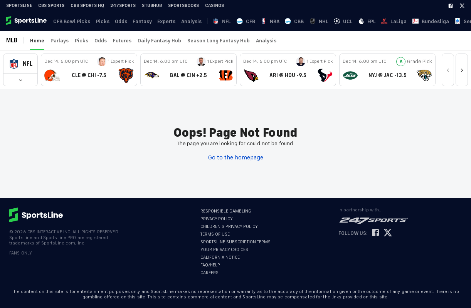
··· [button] (402, 21)
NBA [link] (238, 21)
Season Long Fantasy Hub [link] (218, 40)
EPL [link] (294, 21)
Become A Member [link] (448, 21)
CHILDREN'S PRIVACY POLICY (229, 226)
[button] (20, 64)
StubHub (152, 5)
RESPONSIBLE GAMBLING (225, 211)
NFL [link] (210, 21)
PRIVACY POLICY (216, 219)
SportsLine (19, 5)
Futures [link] (122, 40)
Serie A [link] (364, 21)
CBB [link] (252, 21)
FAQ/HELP (210, 265)
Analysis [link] (186, 21)
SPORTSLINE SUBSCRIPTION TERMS (235, 242)
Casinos (214, 5)
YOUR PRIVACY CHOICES (224, 250)
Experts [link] (162, 21)
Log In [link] (413, 21)
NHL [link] (266, 21)
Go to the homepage (235, 157)
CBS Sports (51, 5)
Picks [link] (101, 21)
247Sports (123, 5)
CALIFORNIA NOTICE (220, 257)
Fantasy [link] (138, 21)
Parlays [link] (59, 40)
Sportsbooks (183, 5)
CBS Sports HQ (87, 5)
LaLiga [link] (311, 21)
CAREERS (209, 273)
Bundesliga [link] (338, 21)
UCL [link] (281, 21)
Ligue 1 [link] (386, 21)
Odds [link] (118, 21)
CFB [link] (224, 21)
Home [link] (37, 40)
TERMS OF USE (215, 234)
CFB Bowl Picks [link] (70, 21)
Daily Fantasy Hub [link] (159, 40)
